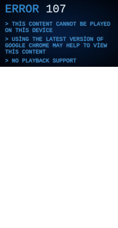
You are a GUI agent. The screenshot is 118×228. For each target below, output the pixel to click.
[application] (59, 33)
